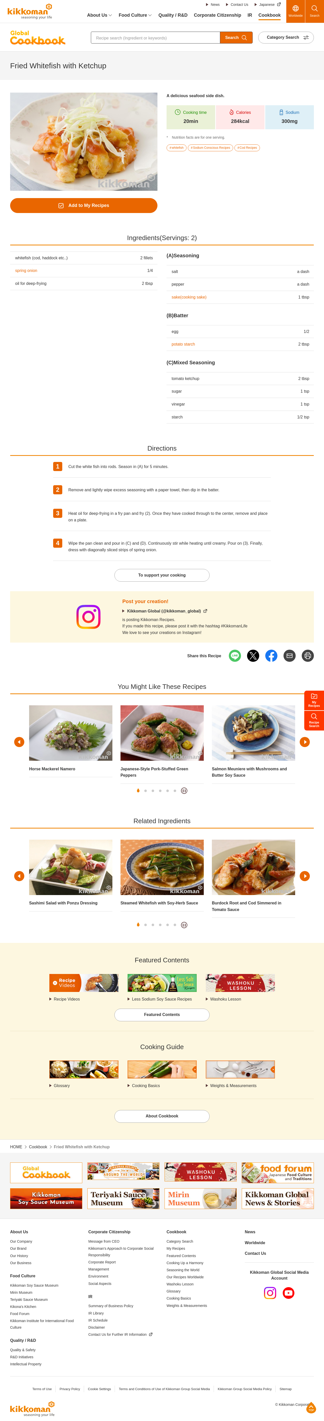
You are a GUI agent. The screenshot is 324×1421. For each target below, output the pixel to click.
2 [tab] (145, 791)
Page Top (311, 1407)
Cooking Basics (146, 1086)
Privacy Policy (69, 1389)
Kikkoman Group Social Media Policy (245, 1389)
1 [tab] (138, 791)
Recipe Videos (67, 999)
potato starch (183, 344)
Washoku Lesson (225, 999)
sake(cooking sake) (189, 297)
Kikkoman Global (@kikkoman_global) (164, 611)
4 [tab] (160, 791)
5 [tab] (167, 791)
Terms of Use (42, 1389)
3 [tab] (153, 791)
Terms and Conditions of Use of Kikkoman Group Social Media (164, 1389)
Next (305, 742)
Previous (19, 742)
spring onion (26, 270)
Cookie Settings (99, 1389)
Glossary (62, 1086)
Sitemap (285, 1389)
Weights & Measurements (233, 1086)
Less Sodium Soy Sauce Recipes (162, 999)
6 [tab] (175, 791)
